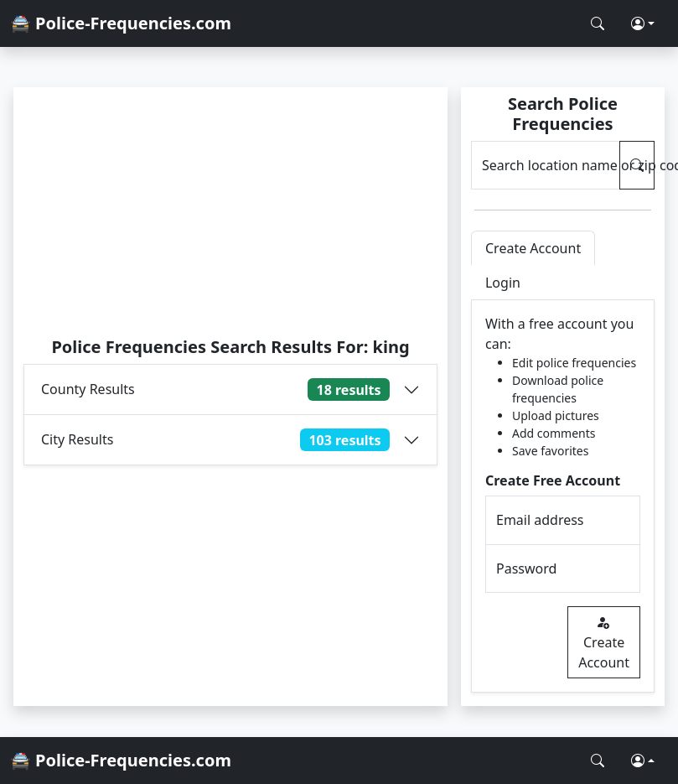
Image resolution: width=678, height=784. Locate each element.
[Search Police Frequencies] (597, 23)
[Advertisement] (230, 211)
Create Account (603, 642)
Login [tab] (502, 282)
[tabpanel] (563, 496)
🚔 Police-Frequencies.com (120, 23)
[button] (643, 23)
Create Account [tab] (533, 248)
